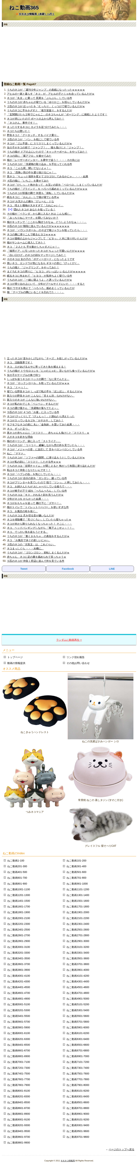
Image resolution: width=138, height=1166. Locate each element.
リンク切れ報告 (76, 657)
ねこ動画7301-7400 (78, 1067)
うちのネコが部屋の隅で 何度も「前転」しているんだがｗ (41, 193)
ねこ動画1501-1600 (78, 900)
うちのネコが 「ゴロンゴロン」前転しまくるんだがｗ (38, 552)
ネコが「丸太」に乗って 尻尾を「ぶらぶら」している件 (39, 98)
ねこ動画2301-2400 (78, 923)
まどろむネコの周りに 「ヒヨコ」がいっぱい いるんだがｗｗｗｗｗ (46, 271)
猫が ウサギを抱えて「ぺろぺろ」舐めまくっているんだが (41, 288)
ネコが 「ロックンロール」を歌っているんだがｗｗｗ (38, 383)
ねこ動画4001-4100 (18, 975)
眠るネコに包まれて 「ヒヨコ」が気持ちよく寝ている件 (39, 275)
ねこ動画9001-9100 (18, 1119)
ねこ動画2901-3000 (78, 941)
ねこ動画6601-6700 (18, 1050)
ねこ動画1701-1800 (78, 906)
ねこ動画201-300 (17, 866)
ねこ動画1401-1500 (18, 900)
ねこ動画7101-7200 (78, 1061)
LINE (112, 568)
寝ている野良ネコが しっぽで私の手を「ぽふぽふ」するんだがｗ (44, 391)
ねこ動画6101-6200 (78, 1033)
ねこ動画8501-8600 (78, 1102)
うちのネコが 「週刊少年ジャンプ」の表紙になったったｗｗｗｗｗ (46, 89)
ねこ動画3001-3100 (18, 946)
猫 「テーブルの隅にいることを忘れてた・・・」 (35, 292)
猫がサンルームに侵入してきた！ (26, 242)
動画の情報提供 (16, 663)
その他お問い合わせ (78, 663)
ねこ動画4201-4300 (18, 981)
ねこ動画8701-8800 (78, 1108)
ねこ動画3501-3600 (78, 958)
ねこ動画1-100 (15, 860)
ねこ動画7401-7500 (18, 1073)
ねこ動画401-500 (17, 872)
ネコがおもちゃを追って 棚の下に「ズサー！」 (34, 503)
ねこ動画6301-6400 (78, 1039)
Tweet (23, 568)
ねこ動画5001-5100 (18, 1004)
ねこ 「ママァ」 (16, 453)
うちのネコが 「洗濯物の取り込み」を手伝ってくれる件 (39, 164)
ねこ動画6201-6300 (18, 1039)
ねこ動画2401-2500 (18, 929)
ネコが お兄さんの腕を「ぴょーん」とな (30, 201)
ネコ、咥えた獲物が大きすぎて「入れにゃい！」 (35, 205)
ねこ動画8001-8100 (18, 1090)
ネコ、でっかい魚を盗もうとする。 (27, 531)
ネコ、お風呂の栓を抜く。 (22, 511)
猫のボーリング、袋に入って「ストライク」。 (34, 441)
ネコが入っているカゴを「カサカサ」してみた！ (35, 420)
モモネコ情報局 (68, 1161)
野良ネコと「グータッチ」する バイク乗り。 (33, 135)
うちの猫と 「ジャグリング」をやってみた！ (33, 267)
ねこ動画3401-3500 (18, 958)
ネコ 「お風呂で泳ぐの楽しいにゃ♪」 (28, 540)
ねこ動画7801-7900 (18, 1085)
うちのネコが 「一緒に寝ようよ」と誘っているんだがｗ (39, 279)
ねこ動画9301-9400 (78, 1125)
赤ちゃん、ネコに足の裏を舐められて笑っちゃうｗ (36, 556)
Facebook (68, 568)
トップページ (15, 657)
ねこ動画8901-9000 (78, 1113)
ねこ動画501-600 (76, 872)
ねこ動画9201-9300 (18, 1125)
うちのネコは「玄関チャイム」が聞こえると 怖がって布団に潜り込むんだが (51, 465)
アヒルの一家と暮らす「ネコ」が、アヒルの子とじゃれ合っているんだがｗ (50, 93)
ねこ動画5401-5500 (18, 1015)
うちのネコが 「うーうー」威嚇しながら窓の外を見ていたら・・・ (46, 445)
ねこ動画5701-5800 (78, 1021)
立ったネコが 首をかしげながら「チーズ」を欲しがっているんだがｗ (47, 358)
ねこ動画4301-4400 (78, 981)
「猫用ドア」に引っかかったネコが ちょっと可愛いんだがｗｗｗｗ (46, 250)
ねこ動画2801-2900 (18, 941)
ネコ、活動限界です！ (20, 362)
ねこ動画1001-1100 (18, 889)
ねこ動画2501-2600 (78, 929)
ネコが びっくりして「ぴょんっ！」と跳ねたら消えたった (41, 416)
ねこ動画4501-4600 (78, 987)
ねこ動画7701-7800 (78, 1079)
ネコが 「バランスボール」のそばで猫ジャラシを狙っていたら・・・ (47, 230)
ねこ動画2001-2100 (18, 918)
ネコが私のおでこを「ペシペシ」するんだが (32, 403)
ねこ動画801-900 (17, 883)
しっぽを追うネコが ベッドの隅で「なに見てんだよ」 (38, 379)
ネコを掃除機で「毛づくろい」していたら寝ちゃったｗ (39, 519)
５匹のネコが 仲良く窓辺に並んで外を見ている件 (35, 560)
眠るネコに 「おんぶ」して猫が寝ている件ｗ (33, 197)
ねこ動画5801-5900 (18, 1027)
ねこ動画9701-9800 (78, 1136)
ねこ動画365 (24, 8)
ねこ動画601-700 (17, 877)
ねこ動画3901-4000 (78, 969)
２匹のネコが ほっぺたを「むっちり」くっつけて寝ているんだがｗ (46, 106)
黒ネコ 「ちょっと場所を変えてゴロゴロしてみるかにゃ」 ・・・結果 (47, 176)
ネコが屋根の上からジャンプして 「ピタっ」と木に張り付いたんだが (47, 238)
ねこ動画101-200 (76, 860)
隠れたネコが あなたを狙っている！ (34, 209)
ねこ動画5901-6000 (78, 1027)
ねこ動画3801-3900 (18, 969)
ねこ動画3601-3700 (18, 964)
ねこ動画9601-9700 (18, 1136)
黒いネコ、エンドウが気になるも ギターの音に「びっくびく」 (43, 263)
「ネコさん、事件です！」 (22, 122)
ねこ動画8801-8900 (18, 1113)
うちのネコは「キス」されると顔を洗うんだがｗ (35, 494)
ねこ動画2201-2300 (18, 923)
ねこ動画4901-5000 (78, 998)
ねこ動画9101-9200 (78, 1119)
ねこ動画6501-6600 (78, 1044)
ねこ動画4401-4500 (18, 987)
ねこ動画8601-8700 (18, 1108)
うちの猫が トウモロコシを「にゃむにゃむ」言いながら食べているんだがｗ (51, 370)
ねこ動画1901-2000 (78, 912)
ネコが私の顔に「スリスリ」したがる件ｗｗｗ (34, 461)
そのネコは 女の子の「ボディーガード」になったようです (41, 259)
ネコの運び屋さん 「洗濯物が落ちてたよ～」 (33, 408)
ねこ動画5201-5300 (18, 1010)
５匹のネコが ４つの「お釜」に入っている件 (33, 412)
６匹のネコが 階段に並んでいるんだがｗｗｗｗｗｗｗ (38, 226)
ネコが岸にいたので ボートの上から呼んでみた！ (35, 118)
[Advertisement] (69, 54)
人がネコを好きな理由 (20, 436)
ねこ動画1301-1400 (78, 895)
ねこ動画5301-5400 (78, 1010)
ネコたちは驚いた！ (18, 131)
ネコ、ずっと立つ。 (18, 428)
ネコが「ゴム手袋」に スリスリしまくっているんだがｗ (39, 143)
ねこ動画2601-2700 (18, 935)
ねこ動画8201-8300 (18, 1096)
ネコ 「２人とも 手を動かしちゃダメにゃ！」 (33, 246)
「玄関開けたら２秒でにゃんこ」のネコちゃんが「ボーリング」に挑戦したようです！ (57, 114)
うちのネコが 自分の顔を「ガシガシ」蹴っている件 (37, 478)
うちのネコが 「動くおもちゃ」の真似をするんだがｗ (38, 536)
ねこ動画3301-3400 (78, 952)
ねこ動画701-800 (76, 877)
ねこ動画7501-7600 (78, 1073)
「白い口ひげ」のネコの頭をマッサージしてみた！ (36, 255)
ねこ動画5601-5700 (18, 1021)
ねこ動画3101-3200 (78, 946)
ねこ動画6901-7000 (78, 1056)
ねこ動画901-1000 (77, 883)
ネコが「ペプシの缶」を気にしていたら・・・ (34, 474)
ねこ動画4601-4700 (18, 992)
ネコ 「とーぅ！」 (17, 387)
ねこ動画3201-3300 (18, 952)
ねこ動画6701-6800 (78, 1050)
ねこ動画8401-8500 (18, 1102)
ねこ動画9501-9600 (78, 1131)
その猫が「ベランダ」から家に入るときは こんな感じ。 (39, 213)
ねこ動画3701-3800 (78, 964)
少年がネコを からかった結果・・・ (28, 498)
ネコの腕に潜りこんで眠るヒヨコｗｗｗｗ (31, 234)
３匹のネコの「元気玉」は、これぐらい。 (31, 544)
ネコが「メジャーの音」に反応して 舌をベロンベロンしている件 (44, 449)
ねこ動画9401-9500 (18, 1131)
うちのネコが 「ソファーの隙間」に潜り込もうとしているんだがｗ (46, 457)
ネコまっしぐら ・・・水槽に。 (25, 548)
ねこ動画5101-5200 (78, 1004)
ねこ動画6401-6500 (18, 1044)
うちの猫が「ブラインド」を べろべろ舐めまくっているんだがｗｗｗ (47, 188)
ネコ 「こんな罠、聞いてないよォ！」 (29, 168)
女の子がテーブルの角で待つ (23, 375)
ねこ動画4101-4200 (78, 975)
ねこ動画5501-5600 (78, 1015)
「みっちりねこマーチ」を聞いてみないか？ (32, 217)
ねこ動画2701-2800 (78, 935)
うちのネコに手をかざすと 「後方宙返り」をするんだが (39, 110)
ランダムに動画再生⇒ (69, 639)
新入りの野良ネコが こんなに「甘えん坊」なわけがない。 (41, 395)
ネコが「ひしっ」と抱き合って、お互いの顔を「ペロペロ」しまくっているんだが (54, 184)
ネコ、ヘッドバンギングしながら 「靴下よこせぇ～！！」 (41, 527)
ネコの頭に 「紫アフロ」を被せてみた (29, 155)
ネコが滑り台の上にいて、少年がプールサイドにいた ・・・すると (46, 283)
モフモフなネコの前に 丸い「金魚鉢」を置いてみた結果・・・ (43, 424)
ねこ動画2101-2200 (78, 918)
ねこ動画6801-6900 (18, 1056)
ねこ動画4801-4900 (18, 998)
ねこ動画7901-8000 (78, 1085)
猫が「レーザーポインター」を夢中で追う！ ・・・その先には (43, 160)
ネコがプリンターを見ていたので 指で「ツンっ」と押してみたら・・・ (48, 482)
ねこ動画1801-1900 (18, 912)
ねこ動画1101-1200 (78, 889)
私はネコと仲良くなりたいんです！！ (29, 470)
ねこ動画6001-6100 (18, 1033)
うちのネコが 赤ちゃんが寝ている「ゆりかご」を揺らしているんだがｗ (48, 102)
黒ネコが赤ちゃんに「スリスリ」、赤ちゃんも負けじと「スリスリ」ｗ (48, 432)
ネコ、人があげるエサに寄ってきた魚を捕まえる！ (36, 366)
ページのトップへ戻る (121, 1149)
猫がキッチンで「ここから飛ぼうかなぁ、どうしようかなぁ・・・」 (47, 222)
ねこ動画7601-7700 (18, 1079)
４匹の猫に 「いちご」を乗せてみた (28, 180)
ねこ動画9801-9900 (18, 1142)
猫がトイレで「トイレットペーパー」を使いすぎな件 (38, 507)
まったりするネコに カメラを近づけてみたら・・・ (37, 126)
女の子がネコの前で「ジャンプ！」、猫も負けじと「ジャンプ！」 (45, 147)
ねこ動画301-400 (76, 866)
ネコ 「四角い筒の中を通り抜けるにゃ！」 (32, 172)
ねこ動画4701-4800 (78, 992)
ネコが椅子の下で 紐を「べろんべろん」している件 (37, 490)
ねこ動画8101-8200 (78, 1090)
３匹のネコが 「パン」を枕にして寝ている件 (33, 139)
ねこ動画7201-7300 (18, 1067)
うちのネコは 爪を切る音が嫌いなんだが (30, 515)
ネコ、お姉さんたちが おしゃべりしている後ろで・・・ (39, 486)
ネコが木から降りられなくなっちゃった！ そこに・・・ (39, 523)
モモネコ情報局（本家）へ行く (37, 14)
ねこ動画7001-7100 (18, 1061)
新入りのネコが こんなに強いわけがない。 (32, 399)
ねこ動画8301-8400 (78, 1096)
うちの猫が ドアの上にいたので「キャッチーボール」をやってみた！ (47, 151)
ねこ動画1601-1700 (18, 906)
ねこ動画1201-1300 (18, 895)
